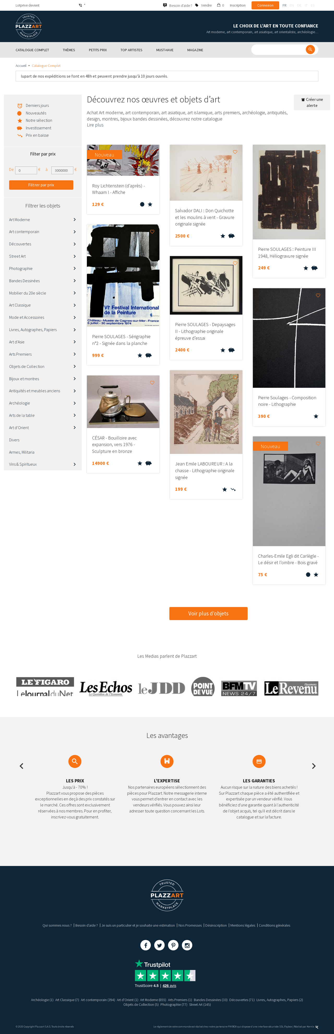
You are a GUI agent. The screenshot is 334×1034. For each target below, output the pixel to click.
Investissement (38, 127)
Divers (14, 439)
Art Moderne (19, 219)
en (292, 5)
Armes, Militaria (21, 452)
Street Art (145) (200, 1004)
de (299, 5)
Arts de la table (22, 415)
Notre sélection (39, 120)
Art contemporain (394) (98, 999)
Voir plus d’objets (208, 613)
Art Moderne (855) (153, 999)
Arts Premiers (20, 354)
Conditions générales (274, 925)
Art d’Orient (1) (127, 999)
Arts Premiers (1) (180, 999)
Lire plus (95, 125)
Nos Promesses (190, 925)
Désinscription (216, 925)
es (312, 5)
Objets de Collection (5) (141, 1004)
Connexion (265, 5)
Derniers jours (37, 105)
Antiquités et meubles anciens (34, 390)
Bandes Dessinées (24, 280)
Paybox (288, 1026)
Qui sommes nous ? (57, 925)
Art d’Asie (17, 341)
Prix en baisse (37, 135)
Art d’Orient (19, 427)
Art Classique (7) (67, 999)
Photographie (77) (173, 1004)
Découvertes (20, 243)
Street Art (17, 256)
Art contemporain (24, 231)
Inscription (238, 5)
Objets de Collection (26, 366)
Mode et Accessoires (26, 317)
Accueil (21, 65)
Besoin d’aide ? (86, 925)
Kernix (312, 1026)
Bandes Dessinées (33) (211, 999)
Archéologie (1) (42, 999)
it (306, 5)
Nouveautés (36, 112)
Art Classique (20, 305)
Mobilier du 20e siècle (27, 293)
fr (284, 5)
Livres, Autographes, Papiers (33, 329)
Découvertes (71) (242, 999)
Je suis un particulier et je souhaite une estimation (138, 925)
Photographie (21, 268)
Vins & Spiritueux (23, 464)
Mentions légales (242, 925)
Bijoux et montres (24, 378)
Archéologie (19, 403)
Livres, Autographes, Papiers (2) (280, 999)
